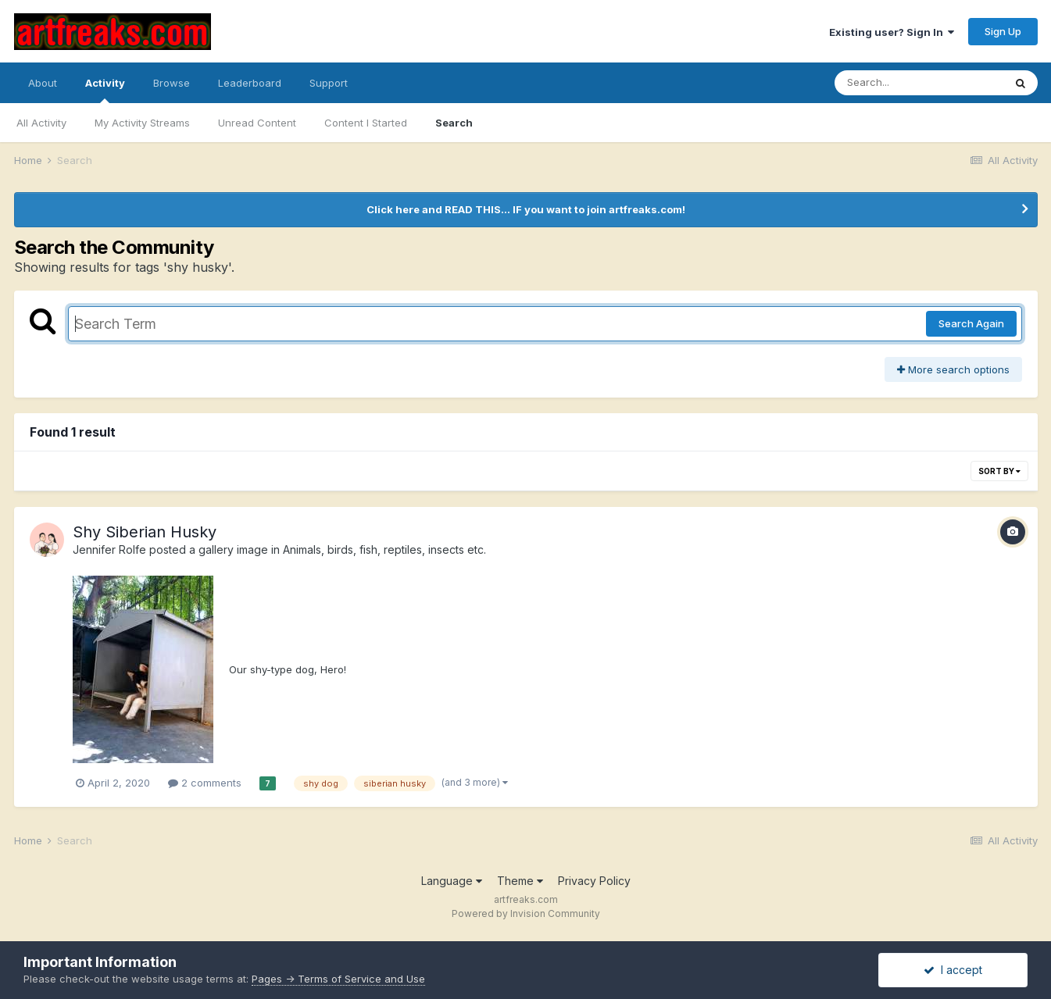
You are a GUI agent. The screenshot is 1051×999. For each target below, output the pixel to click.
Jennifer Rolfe (109, 549)
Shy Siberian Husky (144, 532)
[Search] (919, 82)
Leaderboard (249, 83)
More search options (953, 369)
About (42, 83)
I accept (953, 969)
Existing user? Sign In (891, 32)
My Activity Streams (142, 122)
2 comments (204, 782)
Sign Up (1003, 31)
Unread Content (257, 122)
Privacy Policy (594, 880)
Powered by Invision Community (526, 913)
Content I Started (365, 122)
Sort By (999, 471)
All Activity (41, 122)
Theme (520, 880)
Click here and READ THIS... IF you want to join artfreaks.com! (525, 209)
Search (454, 122)
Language (451, 880)
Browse (171, 83)
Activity (105, 90)
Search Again (971, 323)
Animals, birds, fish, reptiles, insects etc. (384, 549)
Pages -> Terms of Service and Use (338, 978)
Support (328, 83)
